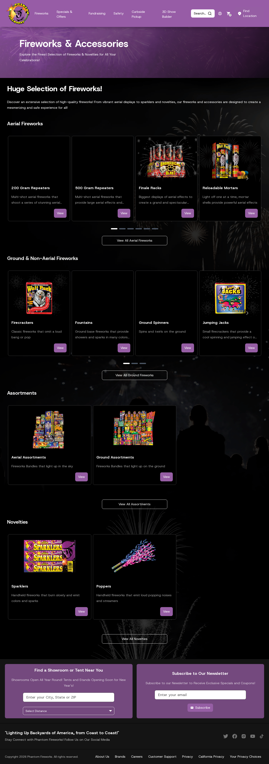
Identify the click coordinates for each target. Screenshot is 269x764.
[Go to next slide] (247, 178)
